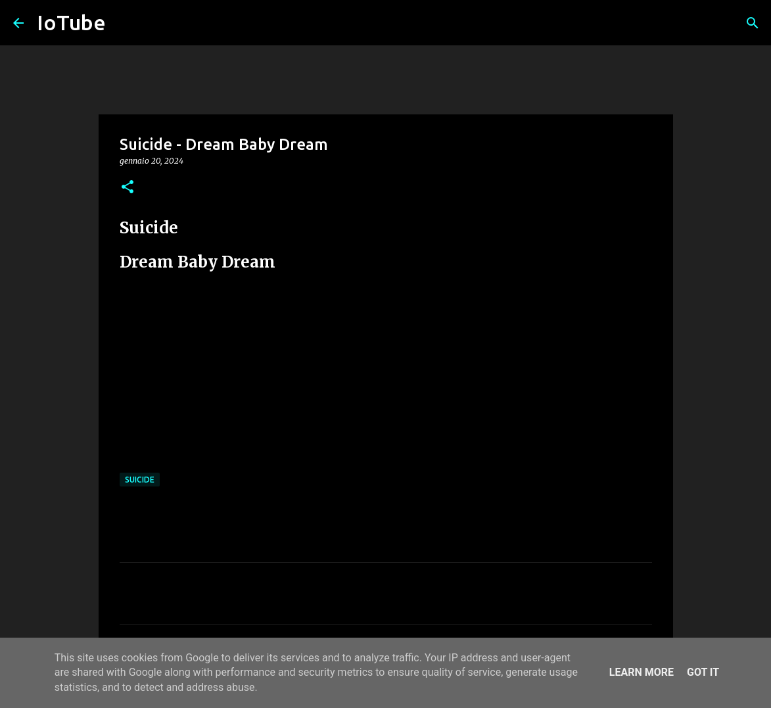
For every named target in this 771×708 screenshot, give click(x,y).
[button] (127, 188)
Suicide (139, 479)
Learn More (641, 672)
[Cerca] (752, 23)
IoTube (71, 22)
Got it (703, 672)
